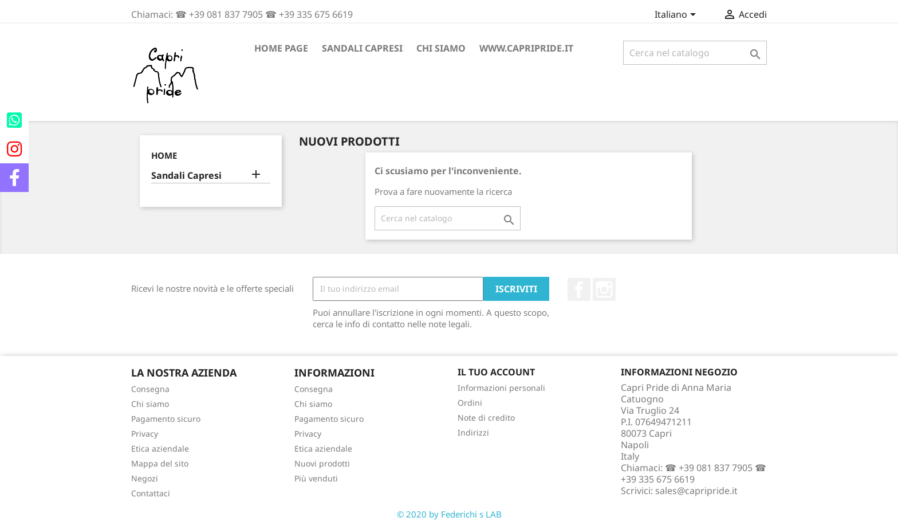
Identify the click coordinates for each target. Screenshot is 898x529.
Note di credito (486, 417)
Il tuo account (496, 372)
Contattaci (150, 493)
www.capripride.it (526, 48)
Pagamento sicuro (165, 418)
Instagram (604, 289)
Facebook (579, 289)
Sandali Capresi (362, 48)
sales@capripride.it (696, 490)
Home (164, 155)
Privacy (144, 433)
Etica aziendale (160, 448)
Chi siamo (441, 48)
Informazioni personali (501, 387)
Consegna (150, 388)
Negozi (144, 478)
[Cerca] (695, 53)
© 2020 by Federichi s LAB (449, 514)
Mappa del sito (159, 463)
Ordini (470, 402)
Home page (281, 48)
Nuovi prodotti (322, 463)
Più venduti (316, 478)
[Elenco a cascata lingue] (677, 15)
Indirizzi (473, 432)
